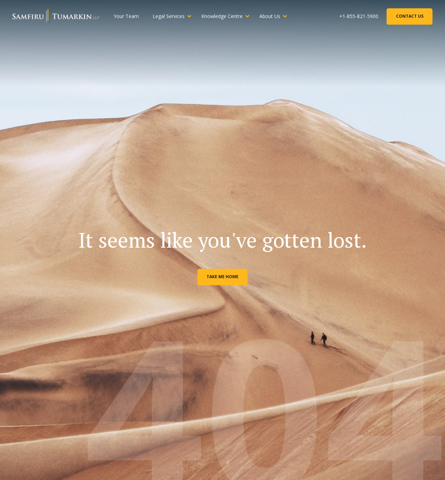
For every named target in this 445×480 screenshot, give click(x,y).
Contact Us (409, 16)
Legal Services (169, 16)
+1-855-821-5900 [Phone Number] (358, 16)
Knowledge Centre (222, 16)
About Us (269, 16)
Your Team (126, 16)
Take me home (222, 277)
